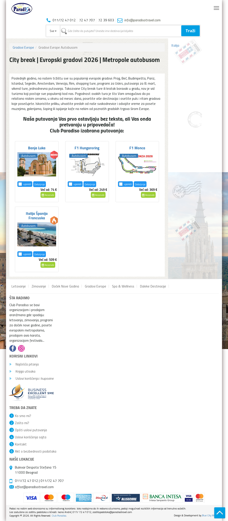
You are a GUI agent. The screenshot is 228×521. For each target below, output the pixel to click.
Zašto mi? (22, 422)
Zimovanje (39, 286)
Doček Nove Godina (65, 286)
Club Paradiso (59, 515)
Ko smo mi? (23, 415)
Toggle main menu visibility (217, 6)
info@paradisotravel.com (142, 20)
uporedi (27, 184)
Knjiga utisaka (22, 371)
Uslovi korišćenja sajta (30, 437)
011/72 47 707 (52, 480)
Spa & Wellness (123, 286)
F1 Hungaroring (87, 148)
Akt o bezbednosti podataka (35, 451)
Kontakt (21, 444)
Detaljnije (39, 184)
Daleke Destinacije (153, 286)
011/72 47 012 (26, 480)
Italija (175, 45)
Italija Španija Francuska (37, 215)
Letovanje (19, 286)
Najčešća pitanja (24, 364)
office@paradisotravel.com (34, 486)
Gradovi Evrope (23, 47)
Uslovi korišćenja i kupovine (31, 378)
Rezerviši (48, 195)
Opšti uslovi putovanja (31, 429)
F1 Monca (137, 148)
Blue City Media (210, 515)
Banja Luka (36, 148)
